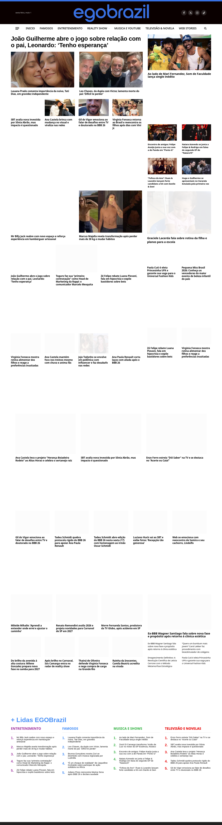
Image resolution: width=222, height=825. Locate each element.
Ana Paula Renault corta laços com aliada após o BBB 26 (126, 360)
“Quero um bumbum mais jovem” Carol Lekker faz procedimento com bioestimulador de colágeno (195, 647)
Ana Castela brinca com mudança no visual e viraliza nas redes (58, 133)
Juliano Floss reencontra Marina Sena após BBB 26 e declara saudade (86, 773)
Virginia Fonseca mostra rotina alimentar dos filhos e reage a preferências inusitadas (25, 361)
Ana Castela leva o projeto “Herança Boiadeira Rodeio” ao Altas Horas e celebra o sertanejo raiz (43, 459)
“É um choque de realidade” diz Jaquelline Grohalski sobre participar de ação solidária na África (88, 765)
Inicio (30, 28)
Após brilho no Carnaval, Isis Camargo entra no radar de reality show (59, 663)
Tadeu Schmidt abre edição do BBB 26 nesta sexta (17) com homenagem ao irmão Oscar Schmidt (109, 541)
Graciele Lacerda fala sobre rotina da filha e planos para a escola (177, 240)
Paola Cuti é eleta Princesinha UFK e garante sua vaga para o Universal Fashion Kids (161, 272)
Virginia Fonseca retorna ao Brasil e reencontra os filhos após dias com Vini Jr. (126, 134)
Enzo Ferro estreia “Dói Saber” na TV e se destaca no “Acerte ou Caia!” (174, 459)
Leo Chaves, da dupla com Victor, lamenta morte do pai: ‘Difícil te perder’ (109, 103)
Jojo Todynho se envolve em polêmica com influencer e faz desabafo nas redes (93, 361)
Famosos (46, 28)
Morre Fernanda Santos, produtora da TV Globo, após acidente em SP (121, 627)
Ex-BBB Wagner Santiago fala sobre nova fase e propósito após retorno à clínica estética (179, 635)
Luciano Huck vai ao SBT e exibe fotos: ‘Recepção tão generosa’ (148, 540)
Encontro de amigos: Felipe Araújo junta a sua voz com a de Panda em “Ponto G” (162, 147)
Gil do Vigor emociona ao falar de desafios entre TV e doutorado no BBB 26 (93, 133)
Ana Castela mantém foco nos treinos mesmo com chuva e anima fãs (59, 360)
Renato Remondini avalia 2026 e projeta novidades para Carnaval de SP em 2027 (75, 628)
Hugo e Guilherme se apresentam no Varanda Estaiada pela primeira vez (195, 181)
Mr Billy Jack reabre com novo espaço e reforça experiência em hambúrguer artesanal (38, 238)
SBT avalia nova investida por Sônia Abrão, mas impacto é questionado (25, 133)
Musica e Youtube (127, 28)
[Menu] (17, 28)
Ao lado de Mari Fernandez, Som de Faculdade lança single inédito (179, 75)
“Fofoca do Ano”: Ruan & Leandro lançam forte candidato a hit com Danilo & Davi (161, 182)
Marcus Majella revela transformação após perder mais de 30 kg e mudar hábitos (108, 238)
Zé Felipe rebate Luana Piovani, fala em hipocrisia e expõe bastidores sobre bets (119, 279)
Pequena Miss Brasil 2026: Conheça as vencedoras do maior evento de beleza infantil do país (196, 273)
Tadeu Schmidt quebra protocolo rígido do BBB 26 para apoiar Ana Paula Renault (70, 541)
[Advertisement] (77, 164)
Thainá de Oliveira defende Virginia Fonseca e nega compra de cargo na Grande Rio (93, 665)
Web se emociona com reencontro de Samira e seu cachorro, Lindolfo (188, 540)
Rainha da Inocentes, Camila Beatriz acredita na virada (126, 663)
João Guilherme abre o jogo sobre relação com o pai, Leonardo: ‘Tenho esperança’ (71, 47)
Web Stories (187, 28)
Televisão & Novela (159, 28)
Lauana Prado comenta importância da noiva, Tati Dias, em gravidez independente (40, 103)
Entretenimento (70, 28)
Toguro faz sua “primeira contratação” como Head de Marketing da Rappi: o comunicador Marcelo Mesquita (74, 280)
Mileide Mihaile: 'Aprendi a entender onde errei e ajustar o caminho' (29, 628)
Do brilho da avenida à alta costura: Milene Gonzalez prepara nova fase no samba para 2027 (25, 665)
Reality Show (97, 28)
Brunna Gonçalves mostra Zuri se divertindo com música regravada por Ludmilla (85, 756)
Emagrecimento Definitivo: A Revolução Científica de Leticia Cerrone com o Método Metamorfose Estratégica (162, 662)
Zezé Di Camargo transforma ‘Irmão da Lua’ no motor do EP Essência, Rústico (137, 745)
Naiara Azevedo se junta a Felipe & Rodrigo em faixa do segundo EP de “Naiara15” (195, 148)
